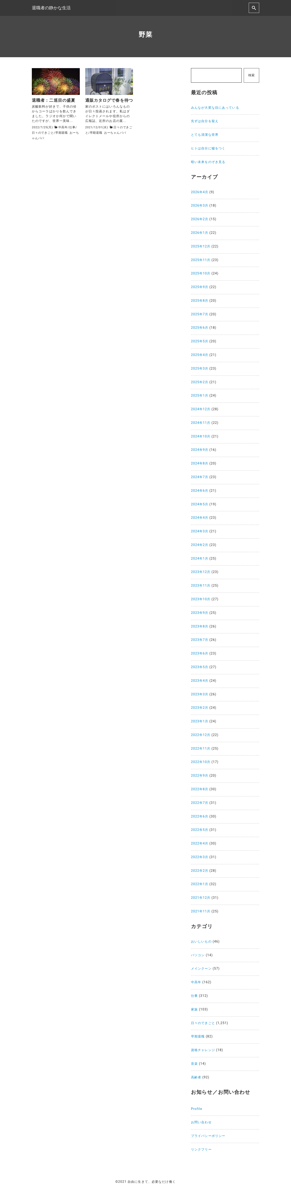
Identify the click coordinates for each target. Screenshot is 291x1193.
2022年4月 (199, 843)
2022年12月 (201, 735)
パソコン (198, 955)
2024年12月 (201, 409)
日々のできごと (43, 132)
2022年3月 (199, 857)
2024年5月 (199, 504)
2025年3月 (199, 368)
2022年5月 (199, 830)
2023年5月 (199, 667)
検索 (251, 75)
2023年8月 (199, 626)
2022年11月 (201, 749)
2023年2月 (199, 708)
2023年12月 (201, 572)
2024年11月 (201, 423)
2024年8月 (199, 463)
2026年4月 (199, 192)
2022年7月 (199, 803)
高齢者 (196, 1077)
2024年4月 (199, 518)
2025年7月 (199, 314)
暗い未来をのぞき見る (208, 162)
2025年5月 (199, 341)
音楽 (194, 1064)
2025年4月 (199, 355)
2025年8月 (199, 301)
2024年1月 (199, 559)
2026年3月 (199, 205)
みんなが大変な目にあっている (215, 108)
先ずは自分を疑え (204, 121)
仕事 (72, 127)
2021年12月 (201, 898)
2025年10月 (201, 273)
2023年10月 (201, 599)
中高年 (63, 127)
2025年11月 (201, 260)
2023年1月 (199, 721)
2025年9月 (199, 287)
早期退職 (61, 132)
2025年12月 (201, 246)
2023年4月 (199, 681)
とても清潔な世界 (204, 135)
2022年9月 (199, 776)
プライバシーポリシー (208, 1136)
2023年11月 (201, 586)
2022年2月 (199, 871)
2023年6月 (199, 653)
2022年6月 (199, 816)
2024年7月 (199, 477)
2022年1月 (199, 884)
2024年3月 (199, 531)
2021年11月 (201, 911)
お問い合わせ (201, 1122)
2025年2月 (199, 382)
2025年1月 (199, 396)
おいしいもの (201, 942)
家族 (194, 1009)
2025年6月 (199, 328)
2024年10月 (201, 436)
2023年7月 (199, 640)
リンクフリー (201, 1149)
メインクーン (201, 969)
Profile (196, 1109)
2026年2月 (199, 219)
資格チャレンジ (203, 1050)
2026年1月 (199, 233)
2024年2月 (199, 545)
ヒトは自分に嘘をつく (208, 148)
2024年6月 (199, 491)
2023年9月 (199, 613)
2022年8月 (199, 789)
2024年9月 (199, 450)
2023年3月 (199, 694)
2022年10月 (201, 762)
